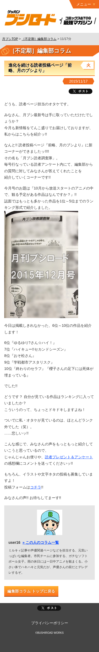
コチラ (35, 487)
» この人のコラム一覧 (40, 542)
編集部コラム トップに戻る (31, 591)
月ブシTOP (10, 39)
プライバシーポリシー (49, 623)
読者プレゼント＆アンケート (69, 457)
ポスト (49, 608)
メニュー (83, 4)
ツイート (80, 91)
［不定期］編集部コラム (39, 39)
